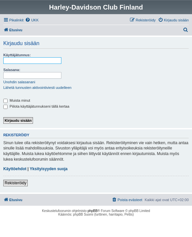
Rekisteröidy (15, 183)
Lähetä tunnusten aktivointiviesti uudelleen (37, 88)
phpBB (93, 211)
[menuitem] (32, 20)
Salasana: (11, 70)
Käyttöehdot (14, 169)
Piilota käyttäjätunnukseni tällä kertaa (36, 106)
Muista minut (16, 100)
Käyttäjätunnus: (17, 55)
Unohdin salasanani (19, 82)
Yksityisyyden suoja (49, 169)
